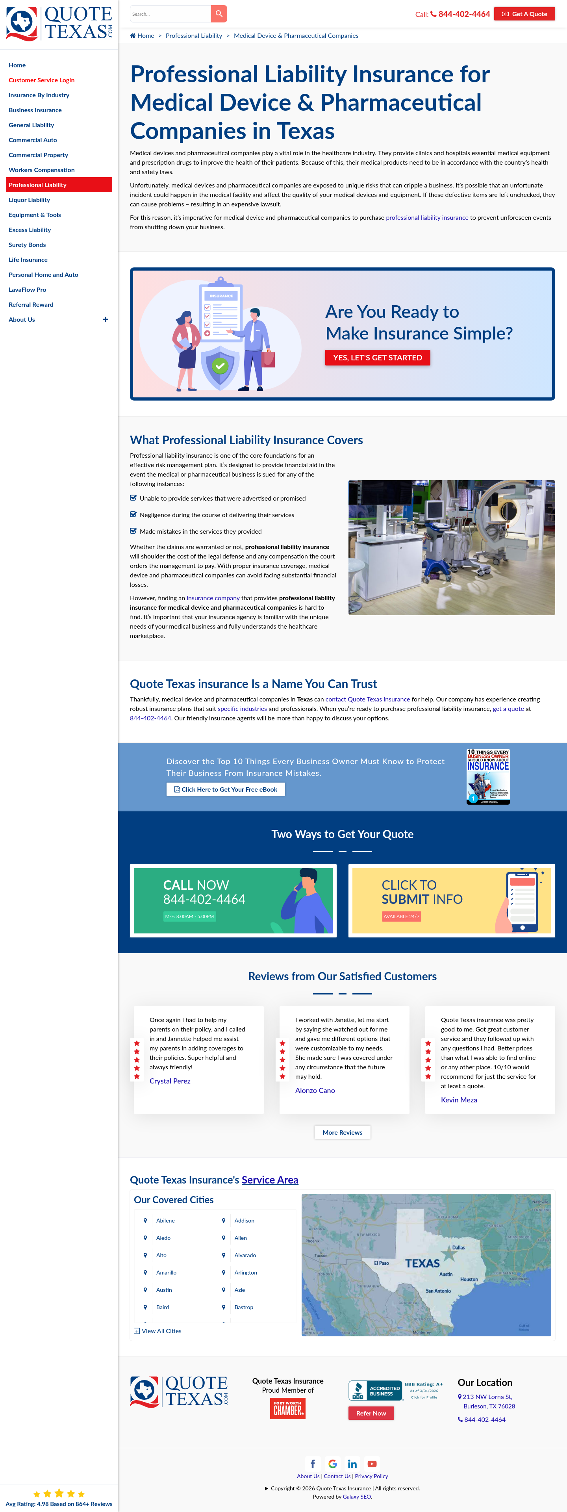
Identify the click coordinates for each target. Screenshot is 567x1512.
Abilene (165, 1220)
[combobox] (170, 13)
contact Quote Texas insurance (368, 699)
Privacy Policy (371, 1475)
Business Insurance (35, 109)
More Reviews (342, 1131)
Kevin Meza (459, 1099)
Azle (241, 1289)
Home (142, 35)
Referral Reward (31, 303)
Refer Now (371, 1413)
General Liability (31, 124)
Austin (164, 1289)
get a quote (508, 708)
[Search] (219, 13)
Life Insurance (28, 258)
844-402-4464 (460, 14)
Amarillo (166, 1272)
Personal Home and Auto (43, 273)
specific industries (242, 708)
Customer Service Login (41, 79)
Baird (162, 1306)
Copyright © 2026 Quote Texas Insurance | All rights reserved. (345, 1487)
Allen (242, 1237)
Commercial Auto (33, 139)
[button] (105, 319)
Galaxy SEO (357, 1496)
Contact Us (337, 1475)
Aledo (163, 1237)
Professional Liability (194, 35)
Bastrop (245, 1306)
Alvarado (247, 1254)
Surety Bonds (27, 243)
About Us (308, 1475)
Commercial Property (38, 154)
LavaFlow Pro (27, 288)
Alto (161, 1254)
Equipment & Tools (35, 213)
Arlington (247, 1272)
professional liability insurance (427, 217)
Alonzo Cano (315, 1089)
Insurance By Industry (39, 94)
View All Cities (162, 1330)
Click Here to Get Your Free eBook (226, 789)
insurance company (213, 597)
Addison (246, 1220)
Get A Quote (524, 13)
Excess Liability (30, 228)
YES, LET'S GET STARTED (378, 357)
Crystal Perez (170, 1080)
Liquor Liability (29, 198)
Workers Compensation (42, 169)
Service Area (270, 1179)
